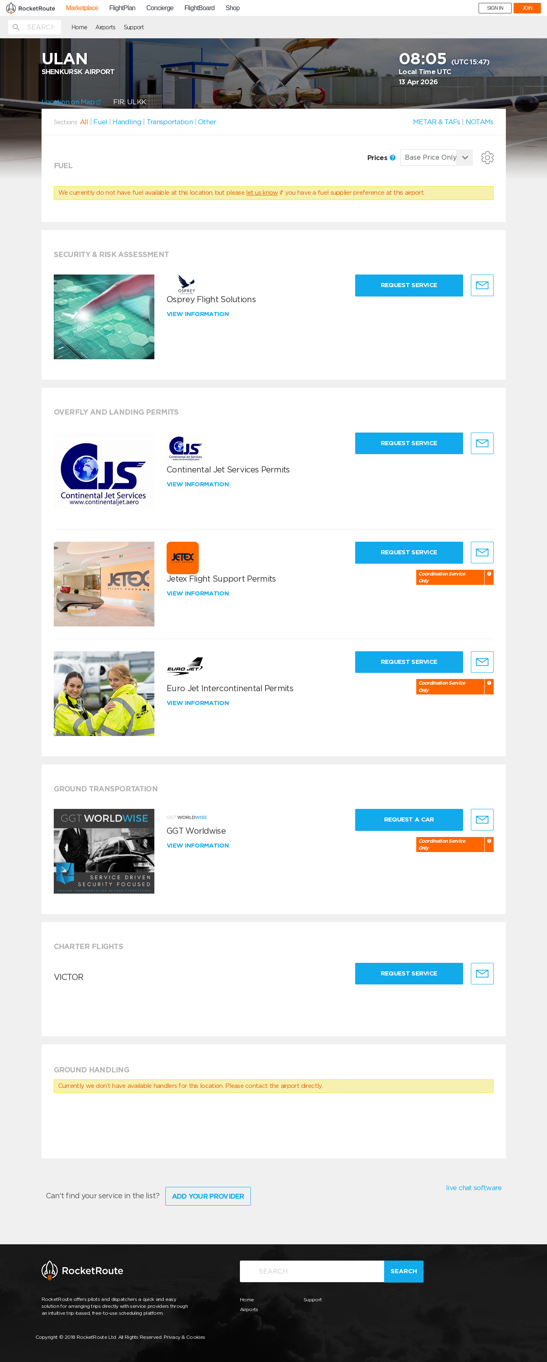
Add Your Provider (208, 1196)
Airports (105, 27)
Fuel (100, 122)
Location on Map (71, 102)
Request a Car (409, 819)
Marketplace (82, 8)
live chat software (473, 1188)
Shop (233, 8)
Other (207, 122)
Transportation (170, 122)
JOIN (527, 8)
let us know (262, 192)
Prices (381, 158)
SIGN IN (495, 8)
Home (79, 27)
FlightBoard (200, 8)
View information (199, 314)
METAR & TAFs (436, 122)
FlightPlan (122, 8)
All (84, 122)
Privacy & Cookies (184, 1337)
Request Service (409, 285)
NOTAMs (480, 122)
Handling (126, 122)
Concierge (160, 8)
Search (404, 1271)
